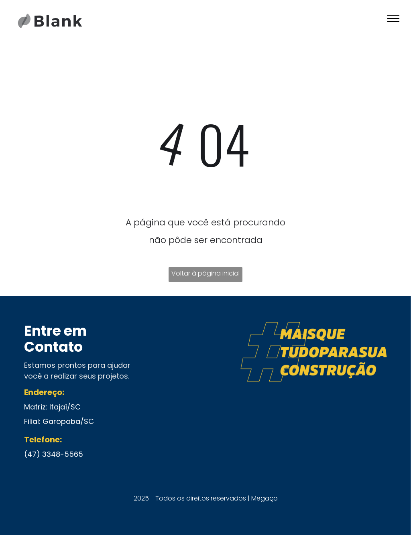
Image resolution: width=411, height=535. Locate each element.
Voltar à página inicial (205, 273)
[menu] (393, 18)
